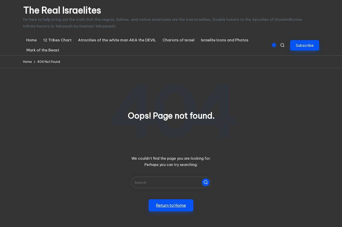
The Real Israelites (62, 10)
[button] (304, 45)
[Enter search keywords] (171, 182)
